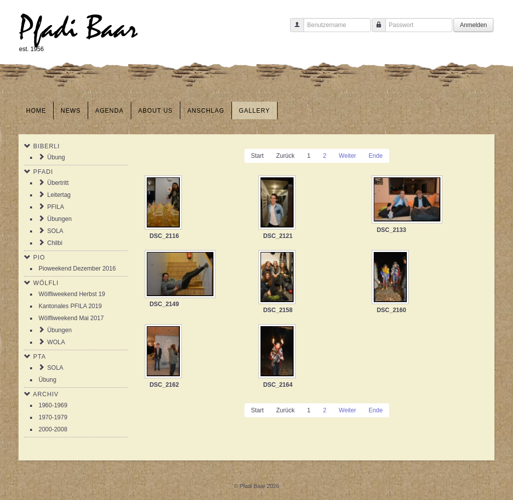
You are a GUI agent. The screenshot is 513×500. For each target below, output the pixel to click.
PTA (39, 356)
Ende (376, 155)
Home (36, 110)
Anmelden (473, 25)
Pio (39, 257)
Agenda (109, 110)
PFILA (55, 206)
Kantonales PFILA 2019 (70, 306)
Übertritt (58, 182)
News (71, 110)
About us (155, 110)
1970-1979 (53, 417)
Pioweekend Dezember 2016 (77, 268)
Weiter (347, 155)
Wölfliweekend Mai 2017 (71, 318)
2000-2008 (53, 429)
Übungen (59, 218)
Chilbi (54, 242)
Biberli (46, 146)
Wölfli (46, 283)
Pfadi (43, 171)
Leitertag (59, 194)
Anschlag (205, 110)
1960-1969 (53, 405)
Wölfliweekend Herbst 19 (72, 294)
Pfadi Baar (78, 28)
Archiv (46, 394)
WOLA (56, 342)
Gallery (254, 110)
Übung (56, 157)
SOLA (55, 230)
